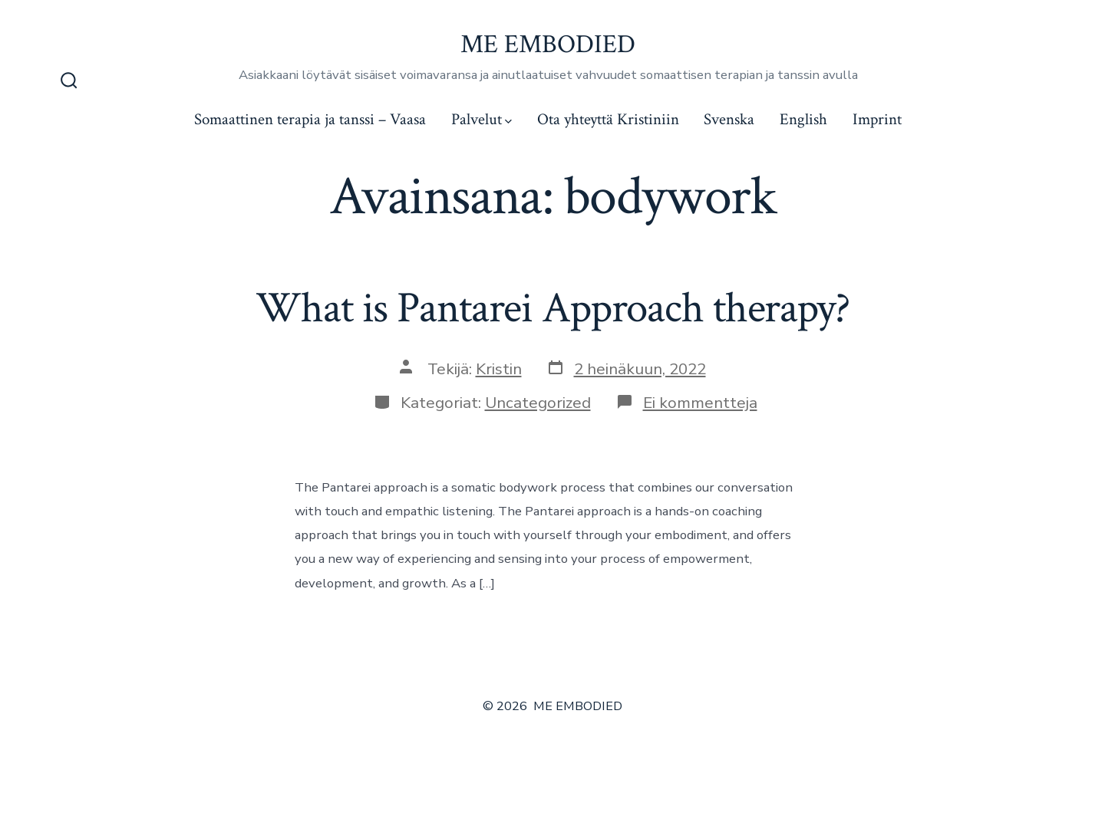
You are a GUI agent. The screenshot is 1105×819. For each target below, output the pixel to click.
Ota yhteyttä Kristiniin (608, 119)
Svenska (729, 119)
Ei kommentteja (700, 402)
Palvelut (481, 119)
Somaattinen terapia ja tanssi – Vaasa (310, 119)
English (803, 119)
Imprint (877, 119)
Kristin (499, 369)
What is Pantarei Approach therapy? (552, 308)
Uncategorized (538, 402)
